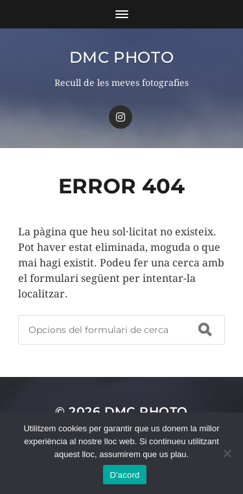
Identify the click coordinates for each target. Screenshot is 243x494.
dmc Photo (121, 57)
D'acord (124, 475)
